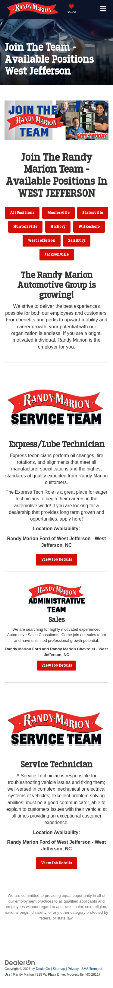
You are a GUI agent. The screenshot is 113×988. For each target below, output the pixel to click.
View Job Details (56, 559)
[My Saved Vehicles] (71, 10)
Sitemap (59, 968)
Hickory (57, 227)
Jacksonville (57, 254)
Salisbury (76, 240)
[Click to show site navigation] (103, 9)
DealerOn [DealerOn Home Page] (43, 968)
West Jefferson (41, 240)
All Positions (22, 213)
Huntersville (25, 227)
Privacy (73, 968)
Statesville (92, 213)
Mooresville (58, 213)
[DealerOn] (20, 962)
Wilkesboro (89, 227)
